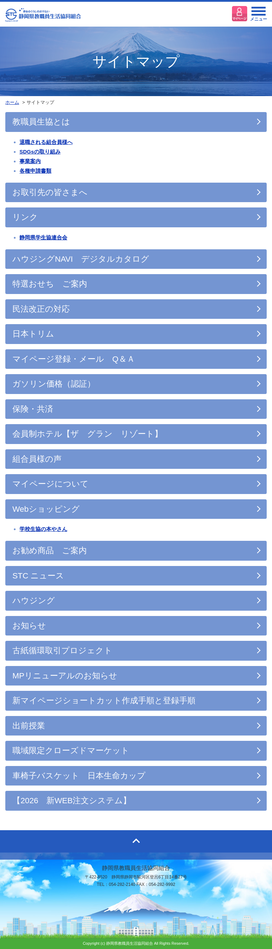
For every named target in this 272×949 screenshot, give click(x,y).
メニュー (258, 16)
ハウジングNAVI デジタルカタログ (80, 259)
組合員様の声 (37, 459)
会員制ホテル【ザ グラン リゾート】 (87, 433)
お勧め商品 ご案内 (49, 550)
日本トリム (33, 333)
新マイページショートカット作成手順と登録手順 (104, 700)
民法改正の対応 (41, 309)
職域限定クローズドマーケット (70, 750)
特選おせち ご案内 (49, 283)
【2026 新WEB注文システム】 (71, 800)
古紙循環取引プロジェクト (62, 650)
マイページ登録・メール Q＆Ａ (73, 359)
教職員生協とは (41, 121)
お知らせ (29, 625)
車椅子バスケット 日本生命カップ (79, 775)
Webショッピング (46, 509)
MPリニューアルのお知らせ (64, 675)
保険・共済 (32, 409)
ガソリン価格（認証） (53, 383)
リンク (25, 217)
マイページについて (50, 483)
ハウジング (33, 600)
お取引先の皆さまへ (49, 192)
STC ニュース (38, 575)
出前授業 (28, 725)
